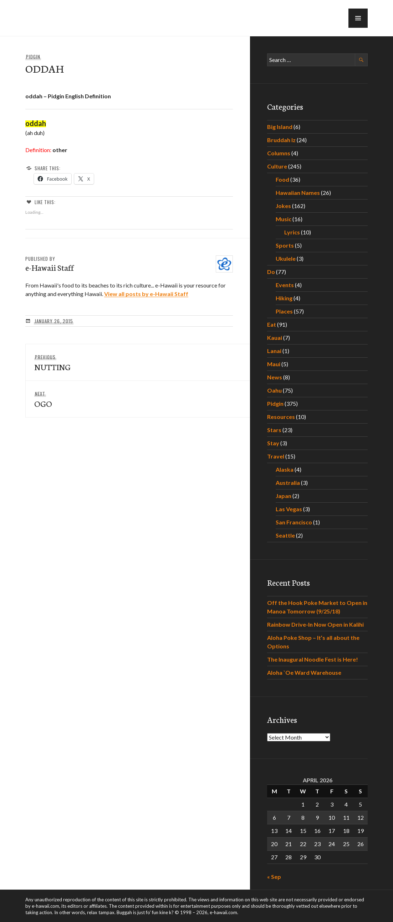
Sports (285, 245)
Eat (271, 324)
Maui (273, 364)
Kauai (274, 337)
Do (271, 271)
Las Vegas (289, 509)
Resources (281, 416)
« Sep (274, 876)
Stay (273, 443)
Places (284, 311)
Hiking (284, 298)
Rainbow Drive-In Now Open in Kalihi (315, 624)
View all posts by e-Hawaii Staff (146, 293)
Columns (278, 153)
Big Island (279, 126)
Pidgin (33, 56)
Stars (274, 429)
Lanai (274, 350)
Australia (288, 482)
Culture (277, 166)
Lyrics (292, 232)
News (274, 377)
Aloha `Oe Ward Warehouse (304, 672)
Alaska (285, 469)
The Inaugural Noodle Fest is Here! (312, 659)
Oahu (274, 390)
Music (283, 219)
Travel (275, 456)
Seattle (285, 535)
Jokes (283, 205)
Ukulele (286, 258)
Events (285, 284)
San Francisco (294, 522)
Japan (283, 495)
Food (282, 179)
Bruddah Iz (281, 139)
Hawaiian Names (298, 192)
